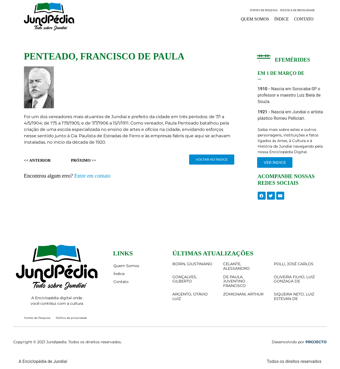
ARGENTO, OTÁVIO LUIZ (190, 296)
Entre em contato (92, 176)
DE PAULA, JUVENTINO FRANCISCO (234, 281)
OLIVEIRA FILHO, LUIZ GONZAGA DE (294, 279)
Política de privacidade (297, 10)
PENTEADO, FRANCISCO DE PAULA (104, 56)
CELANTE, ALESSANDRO (236, 266)
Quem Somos (255, 19)
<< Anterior (37, 160)
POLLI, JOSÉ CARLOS (293, 263)
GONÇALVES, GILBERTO (184, 279)
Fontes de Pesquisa (264, 10)
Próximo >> (83, 160)
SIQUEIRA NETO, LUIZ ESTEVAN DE (294, 296)
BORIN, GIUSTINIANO (192, 263)
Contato (303, 19)
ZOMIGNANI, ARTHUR (243, 294)
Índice (281, 19)
